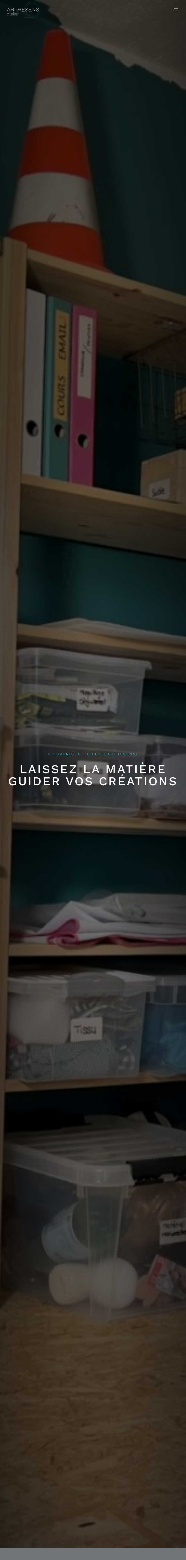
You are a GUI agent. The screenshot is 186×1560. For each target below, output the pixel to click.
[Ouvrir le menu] (175, 10)
